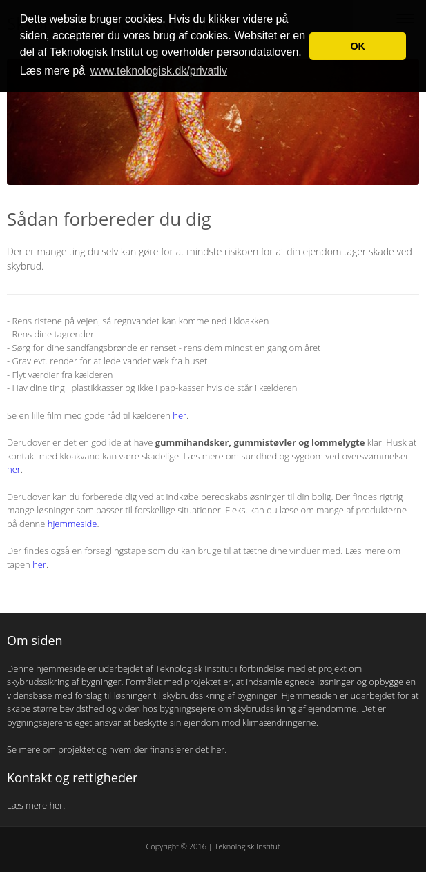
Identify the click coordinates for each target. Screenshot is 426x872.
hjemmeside (72, 523)
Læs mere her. (37, 805)
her (179, 415)
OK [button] (357, 46)
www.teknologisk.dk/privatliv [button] (158, 71)
